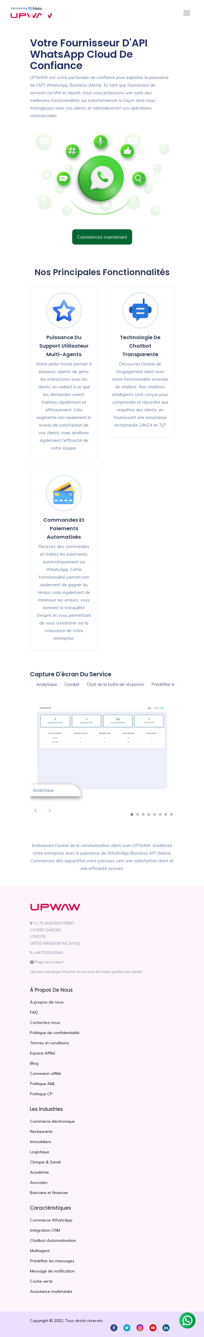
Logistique (39, 1151)
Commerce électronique (52, 1121)
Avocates (39, 1182)
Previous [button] (35, 810)
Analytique (46, 684)
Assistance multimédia (51, 1291)
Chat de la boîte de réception (115, 684)
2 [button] (139, 816)
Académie (39, 1172)
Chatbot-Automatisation (53, 1240)
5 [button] (156, 816)
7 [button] (167, 816)
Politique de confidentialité (55, 1032)
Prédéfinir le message (173, 684)
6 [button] (161, 816)
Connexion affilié (45, 1073)
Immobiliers (40, 1141)
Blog (34, 1063)
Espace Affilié (42, 1053)
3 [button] (144, 816)
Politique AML (42, 1083)
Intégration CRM (45, 1230)
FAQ (34, 1012)
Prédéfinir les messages (52, 1260)
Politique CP (41, 1093)
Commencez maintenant (102, 237)
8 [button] (173, 816)
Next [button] (49, 810)
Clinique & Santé (45, 1162)
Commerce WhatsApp (51, 1220)
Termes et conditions (49, 1042)
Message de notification (52, 1271)
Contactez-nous (45, 1022)
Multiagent (40, 1250)
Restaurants (41, 1131)
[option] (102, 751)
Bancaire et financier (49, 1192)
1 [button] (133, 816)
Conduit (72, 684)
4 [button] (150, 816)
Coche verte (41, 1281)
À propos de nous (47, 1002)
